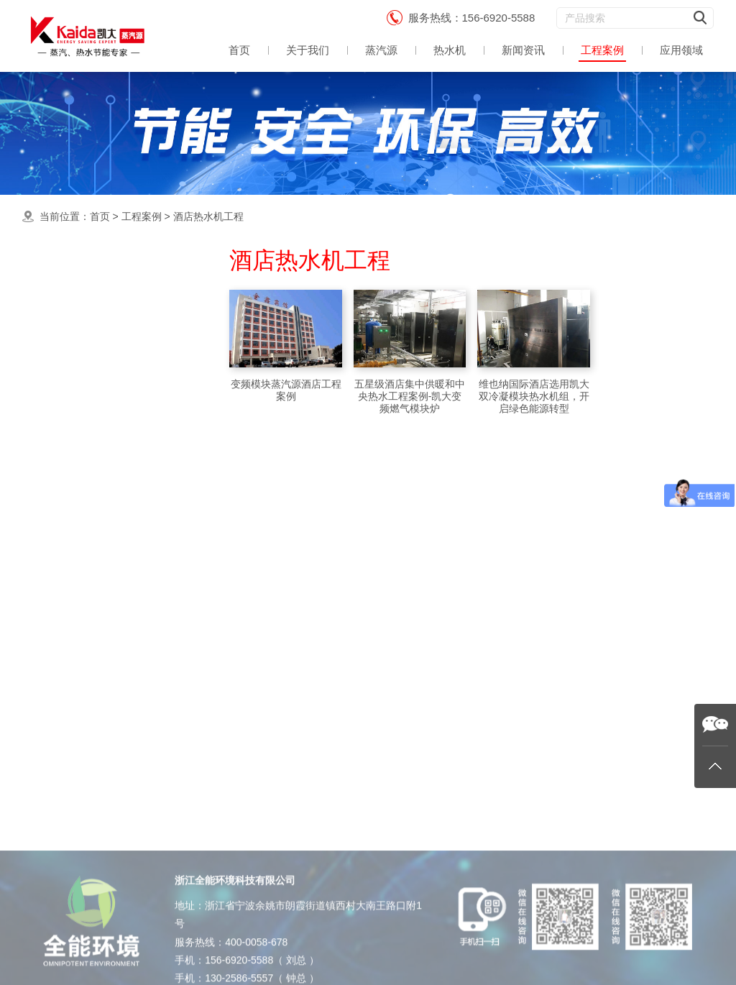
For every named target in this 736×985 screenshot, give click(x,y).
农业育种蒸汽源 (98, 599)
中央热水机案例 (98, 399)
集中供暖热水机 (98, 341)
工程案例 (602, 50)
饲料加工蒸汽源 (98, 627)
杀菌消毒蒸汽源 (98, 542)
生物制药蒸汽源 (98, 656)
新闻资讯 (523, 50)
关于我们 (307, 50)
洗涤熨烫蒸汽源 (98, 456)
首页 (239, 50)
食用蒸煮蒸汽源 (98, 370)
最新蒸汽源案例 (98, 313)
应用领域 (681, 50)
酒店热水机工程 (208, 216)
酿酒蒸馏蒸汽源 (98, 484)
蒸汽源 (381, 50)
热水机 (449, 50)
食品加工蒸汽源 (98, 513)
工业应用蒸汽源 (98, 427)
